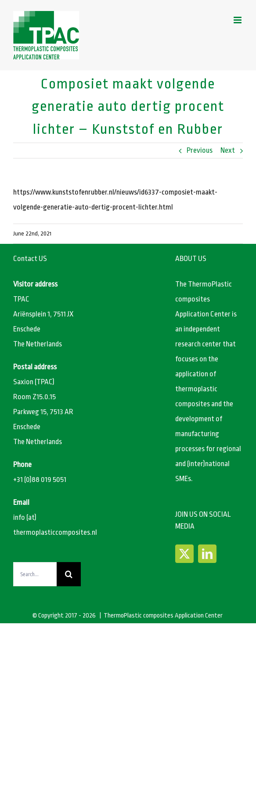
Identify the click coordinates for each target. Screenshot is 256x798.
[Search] (69, 574)
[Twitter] (184, 553)
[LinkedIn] (207, 553)
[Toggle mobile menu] (238, 20)
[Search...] (35, 574)
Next (227, 150)
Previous (200, 150)
